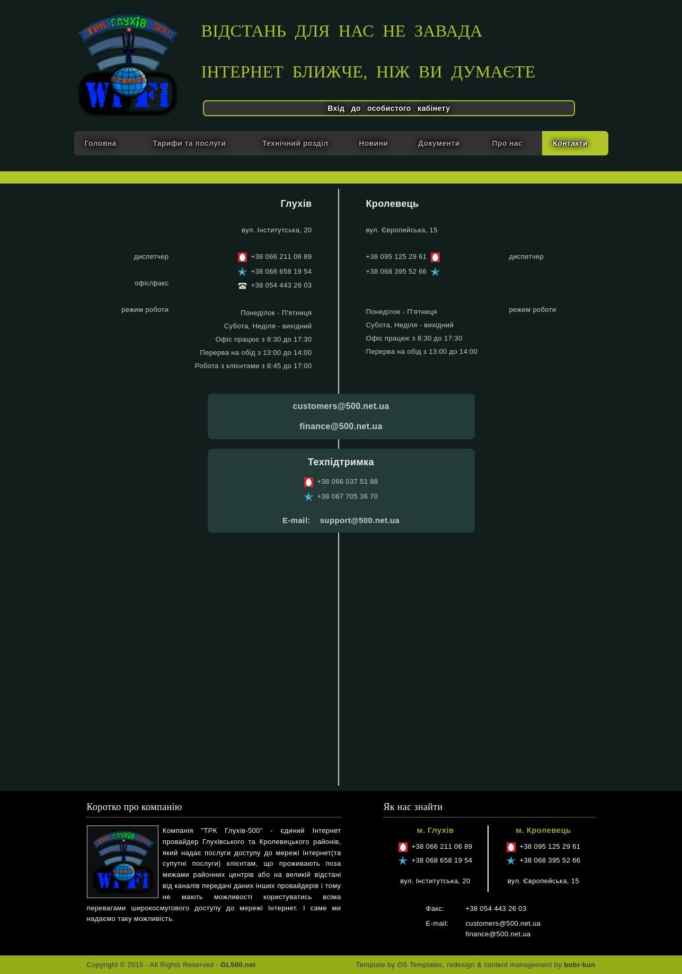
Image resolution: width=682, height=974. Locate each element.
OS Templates (420, 965)
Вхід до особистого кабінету (388, 108)
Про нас (507, 143)
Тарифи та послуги (189, 143)
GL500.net (237, 965)
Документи (439, 143)
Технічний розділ (295, 143)
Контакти (570, 143)
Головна (101, 143)
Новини (373, 143)
